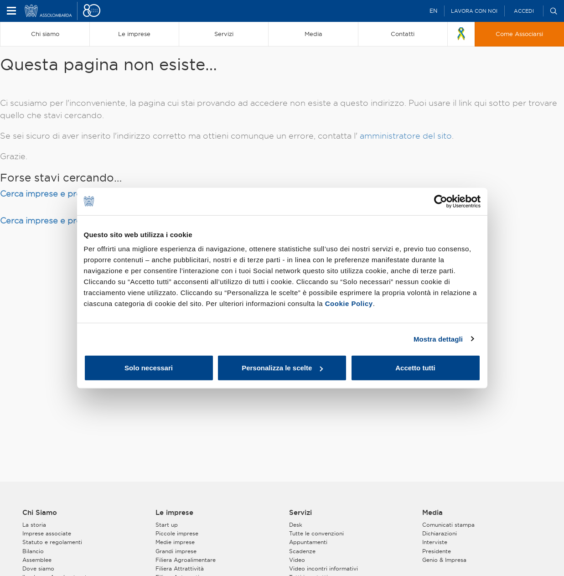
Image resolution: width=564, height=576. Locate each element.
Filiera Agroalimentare (185, 560)
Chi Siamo (39, 512)
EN (433, 11)
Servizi (300, 512)
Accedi (524, 11)
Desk (295, 525)
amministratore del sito (406, 135)
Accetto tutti (415, 368)
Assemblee (37, 560)
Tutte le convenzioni (316, 533)
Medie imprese (175, 542)
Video (297, 560)
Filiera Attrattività (179, 568)
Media (432, 512)
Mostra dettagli (438, 338)
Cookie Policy (349, 303)
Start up (166, 525)
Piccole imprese (176, 533)
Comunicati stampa (448, 525)
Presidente (436, 551)
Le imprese (174, 512)
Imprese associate (46, 533)
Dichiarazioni (439, 533)
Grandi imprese (176, 551)
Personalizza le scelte (282, 368)
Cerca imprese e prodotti (50, 193)
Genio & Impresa (444, 560)
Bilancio (33, 551)
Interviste (434, 542)
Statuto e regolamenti (52, 542)
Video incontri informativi (323, 568)
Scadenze (302, 551)
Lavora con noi (474, 11)
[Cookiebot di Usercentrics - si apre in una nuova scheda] (441, 201)
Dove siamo (38, 568)
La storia (34, 525)
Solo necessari (148, 368)
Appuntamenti (308, 542)
